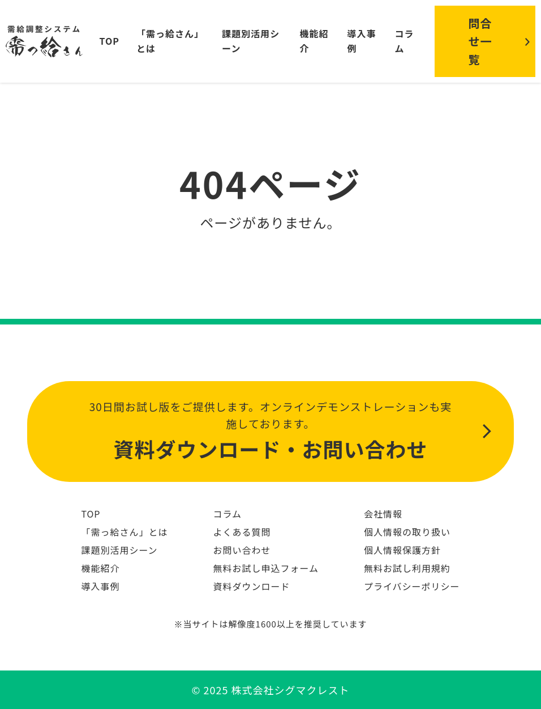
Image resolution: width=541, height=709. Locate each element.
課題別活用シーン (119, 550)
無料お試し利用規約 (407, 568)
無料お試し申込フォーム (266, 568)
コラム (404, 41)
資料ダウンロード (251, 586)
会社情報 (383, 513)
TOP (109, 41)
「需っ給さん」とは (124, 532)
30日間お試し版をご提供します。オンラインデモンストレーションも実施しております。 (270, 432)
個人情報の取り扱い (407, 532)
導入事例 (100, 586)
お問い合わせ (241, 550)
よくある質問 (241, 532)
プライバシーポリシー (412, 586)
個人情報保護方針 (402, 550)
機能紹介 (100, 568)
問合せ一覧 (480, 41)
